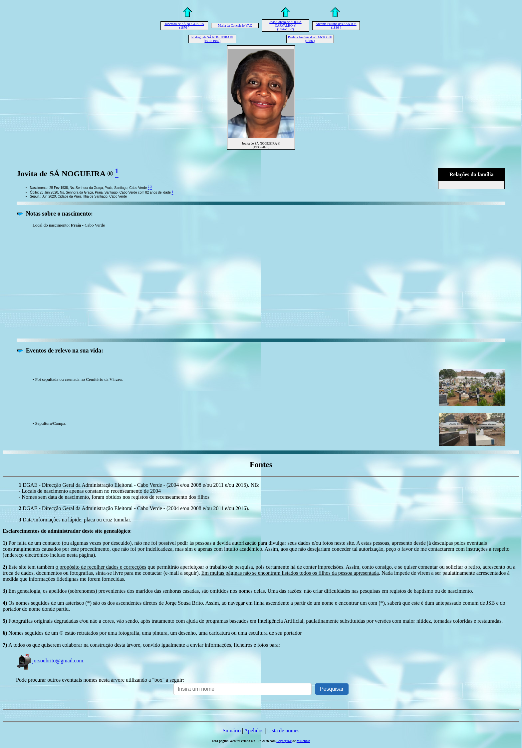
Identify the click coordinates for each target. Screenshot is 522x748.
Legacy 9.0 (284, 741)
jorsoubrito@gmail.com (49, 660)
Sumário (232, 730)
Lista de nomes (283, 730)
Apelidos (253, 730)
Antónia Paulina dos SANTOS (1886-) (336, 25)
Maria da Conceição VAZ (235, 25)
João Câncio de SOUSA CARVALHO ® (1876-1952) (285, 25)
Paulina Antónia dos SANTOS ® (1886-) (310, 39)
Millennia (303, 741)
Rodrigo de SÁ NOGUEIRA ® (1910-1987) (212, 39)
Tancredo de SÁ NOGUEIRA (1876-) (184, 25)
